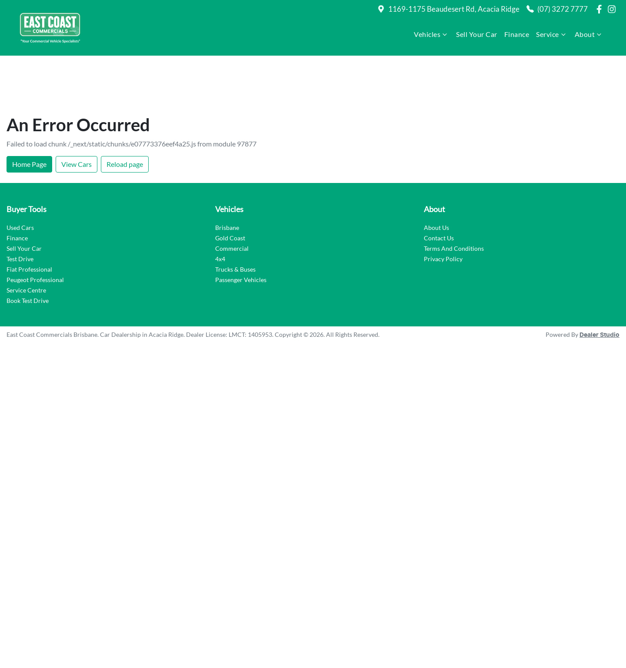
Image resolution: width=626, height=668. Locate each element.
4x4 (220, 209)
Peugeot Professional (35, 230)
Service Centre (26, 240)
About (589, 34)
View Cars (76, 114)
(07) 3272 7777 (562, 8)
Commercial (232, 199)
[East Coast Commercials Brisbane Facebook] (601, 9)
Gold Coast (230, 188)
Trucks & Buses (235, 219)
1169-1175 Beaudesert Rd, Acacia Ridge (453, 8)
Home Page (29, 114)
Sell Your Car (476, 34)
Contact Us (439, 188)
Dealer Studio (599, 285)
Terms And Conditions (454, 199)
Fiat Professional (29, 219)
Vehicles (431, 34)
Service (552, 34)
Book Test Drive (28, 251)
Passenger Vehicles (240, 230)
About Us (436, 178)
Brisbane (227, 178)
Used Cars (20, 178)
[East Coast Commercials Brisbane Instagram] (613, 9)
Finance (516, 34)
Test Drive (20, 209)
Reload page (125, 114)
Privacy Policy (443, 209)
